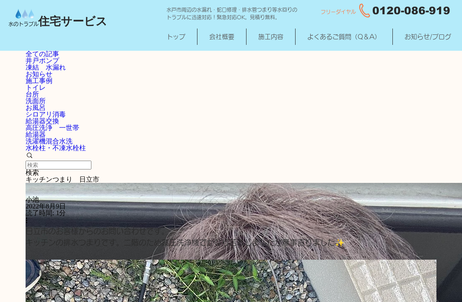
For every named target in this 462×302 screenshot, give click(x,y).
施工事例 (39, 80)
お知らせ (39, 74)
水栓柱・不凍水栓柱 (56, 147)
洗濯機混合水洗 (49, 141)
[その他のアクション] (30, 221)
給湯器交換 (42, 121)
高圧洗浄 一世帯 (52, 127)
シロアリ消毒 (46, 114)
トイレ (36, 87)
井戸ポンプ (42, 60)
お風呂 (36, 107)
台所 (32, 94)
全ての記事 (42, 53)
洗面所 (36, 100)
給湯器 (36, 134)
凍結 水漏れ (46, 67)
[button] (231, 156)
